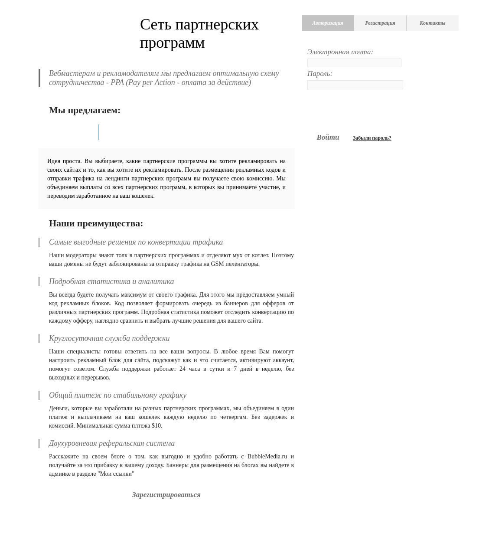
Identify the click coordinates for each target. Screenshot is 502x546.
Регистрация (380, 23)
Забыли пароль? (372, 138)
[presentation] (373, 111)
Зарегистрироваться (166, 494)
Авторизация (327, 23)
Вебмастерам (70, 132)
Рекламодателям (132, 132)
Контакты (432, 23)
